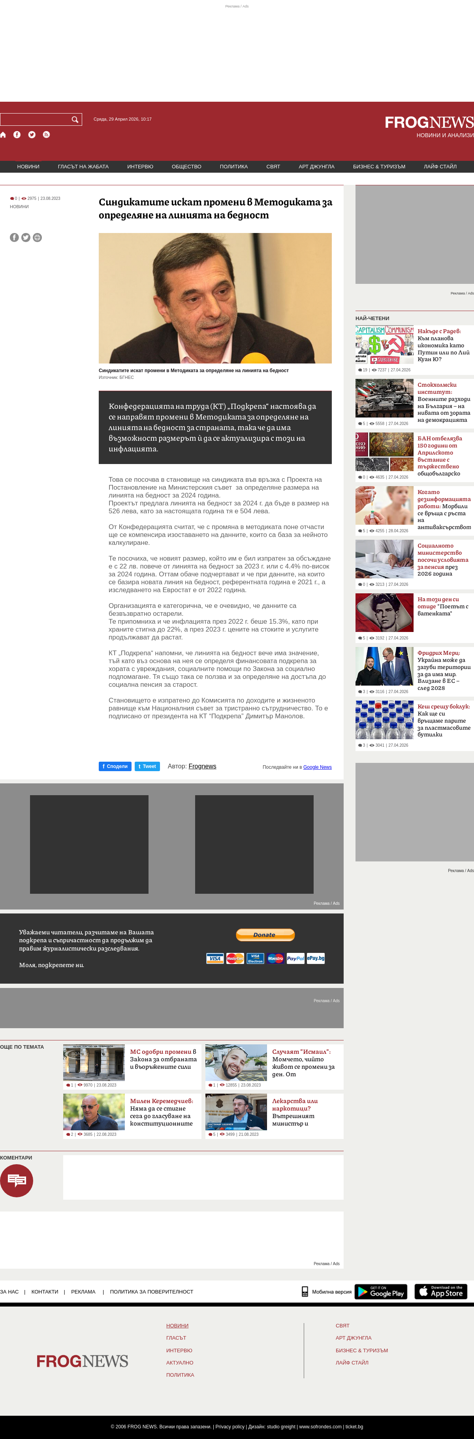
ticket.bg (354, 1427)
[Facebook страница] (17, 134)
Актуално (180, 1363)
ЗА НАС (9, 1291)
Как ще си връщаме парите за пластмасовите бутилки (444, 720)
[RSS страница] (47, 134)
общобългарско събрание (440, 458)
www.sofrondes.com (320, 1427)
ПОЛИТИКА (234, 167)
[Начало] (3, 134)
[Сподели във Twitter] (25, 237)
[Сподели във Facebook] (14, 237)
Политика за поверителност (152, 1291)
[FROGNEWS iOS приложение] (441, 1291)
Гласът (176, 1338)
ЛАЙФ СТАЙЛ (440, 167)
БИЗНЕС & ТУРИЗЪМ (379, 167)
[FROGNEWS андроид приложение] (381, 1291)
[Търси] (76, 119)
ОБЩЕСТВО (186, 167)
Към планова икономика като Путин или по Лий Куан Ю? (444, 345)
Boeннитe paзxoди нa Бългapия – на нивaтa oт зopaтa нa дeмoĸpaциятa (444, 402)
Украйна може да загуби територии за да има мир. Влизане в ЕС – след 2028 (444, 670)
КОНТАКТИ (45, 1291)
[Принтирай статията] (37, 237)
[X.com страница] (32, 134)
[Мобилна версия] (327, 1291)
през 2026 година (443, 560)
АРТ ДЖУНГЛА (317, 167)
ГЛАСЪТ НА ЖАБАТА (83, 167)
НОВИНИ (28, 167)
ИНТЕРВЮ (140, 167)
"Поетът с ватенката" (443, 606)
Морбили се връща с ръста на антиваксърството (444, 509)
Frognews (202, 766)
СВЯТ (273, 167)
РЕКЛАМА (83, 1291)
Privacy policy (230, 1427)
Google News (317, 767)
